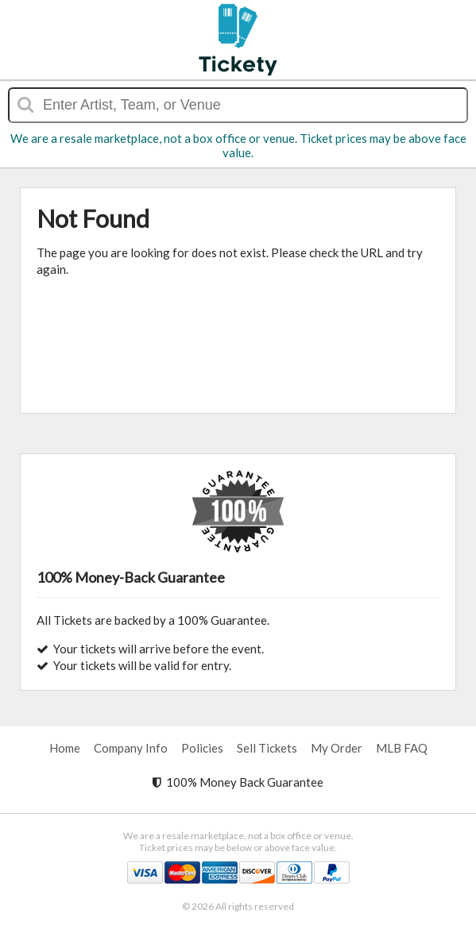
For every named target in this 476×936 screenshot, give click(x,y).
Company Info (131, 748)
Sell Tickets (267, 748)
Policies (202, 748)
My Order (336, 748)
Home (64, 748)
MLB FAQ (402, 748)
